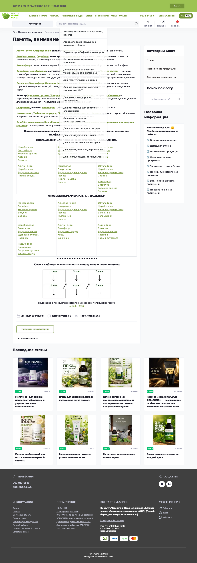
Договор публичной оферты (26, 528)
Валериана (104, 212)
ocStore (104, 554)
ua (182, 16)
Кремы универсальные (67, 511)
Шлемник (63, 238)
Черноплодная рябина (110, 172)
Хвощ (61, 234)
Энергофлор (36, 83)
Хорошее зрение (27, 153)
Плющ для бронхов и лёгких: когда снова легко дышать (76, 398)
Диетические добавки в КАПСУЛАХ (73, 521)
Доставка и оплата (38, 16)
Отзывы (123, 16)
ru (188, 16)
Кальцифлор (74, 95)
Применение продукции (30, 32)
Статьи (89, 16)
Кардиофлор (25, 243)
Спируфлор (23, 107)
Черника (103, 157)
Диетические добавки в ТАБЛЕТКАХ (73, 525)
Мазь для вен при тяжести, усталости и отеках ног (75, 456)
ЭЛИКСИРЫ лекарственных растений (74, 518)
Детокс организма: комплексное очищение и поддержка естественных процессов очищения (118, 401)
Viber (165, 513)
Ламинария (48, 107)
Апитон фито (105, 147)
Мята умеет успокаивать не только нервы (119, 456)
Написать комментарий (35, 329)
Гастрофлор (25, 150)
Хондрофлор (57, 95)
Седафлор (42, 56)
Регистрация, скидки (72, 16)
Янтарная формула (56, 83)
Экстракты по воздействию (165, 166)
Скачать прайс (20, 518)
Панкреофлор (26, 203)
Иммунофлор (65, 150)
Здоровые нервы (70, 56)
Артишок (23, 157)
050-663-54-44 (22, 487)
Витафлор (22, 83)
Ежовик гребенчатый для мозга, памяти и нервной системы (30, 457)
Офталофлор (105, 166)
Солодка (102, 191)
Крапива (103, 153)
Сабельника (113, 95)
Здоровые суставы (38, 95)
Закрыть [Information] (177, 6)
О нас (114, 16)
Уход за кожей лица (65, 528)
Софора (102, 175)
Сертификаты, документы (161, 77)
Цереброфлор (26, 147)
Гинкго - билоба (67, 179)
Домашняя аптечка (160, 145)
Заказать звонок (167, 16)
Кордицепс (24, 247)
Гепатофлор (64, 166)
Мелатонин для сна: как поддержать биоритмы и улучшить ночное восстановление (29, 401)
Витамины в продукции (163, 140)
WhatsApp (168, 517)
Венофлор (104, 150)
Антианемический (90, 83)
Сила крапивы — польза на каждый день (162, 456)
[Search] (136, 24)
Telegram (167, 508)
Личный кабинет (20, 525)
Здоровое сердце (68, 231)
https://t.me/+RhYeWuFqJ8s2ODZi (162, 484)
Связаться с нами (21, 532)
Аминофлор (23, 65)
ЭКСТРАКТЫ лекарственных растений (74, 515)
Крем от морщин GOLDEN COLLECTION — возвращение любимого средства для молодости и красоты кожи (164, 401)
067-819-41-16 (21, 482)
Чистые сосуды (66, 157)
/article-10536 (76, 306)
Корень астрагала (108, 238)
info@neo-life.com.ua (112, 520)
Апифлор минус (25, 56)
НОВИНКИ (61, 508)
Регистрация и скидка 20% (25, 521)
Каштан (62, 182)
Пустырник (64, 216)
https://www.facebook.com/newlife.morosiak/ (169, 484)
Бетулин (22, 160)
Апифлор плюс (66, 147)
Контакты (54, 16)
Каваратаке (64, 206)
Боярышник (104, 216)
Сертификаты (102, 16)
